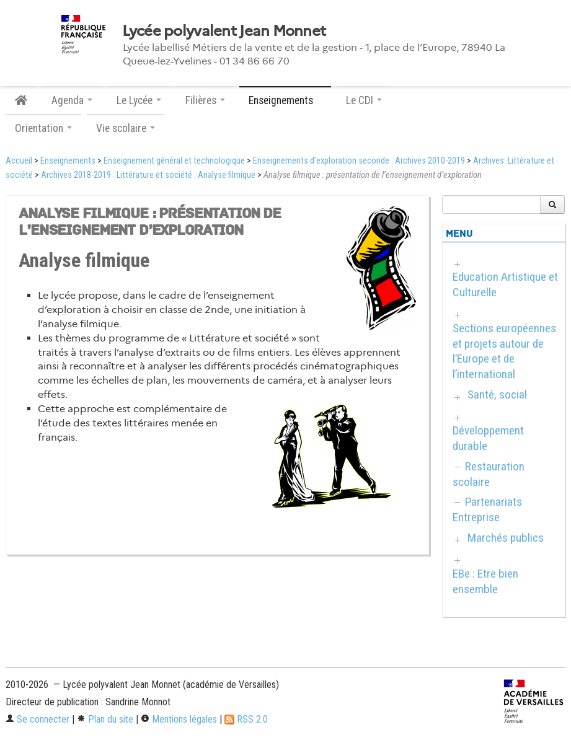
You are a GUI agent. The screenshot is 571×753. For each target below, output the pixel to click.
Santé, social (497, 394)
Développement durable (488, 438)
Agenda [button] (71, 100)
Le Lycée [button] (139, 100)
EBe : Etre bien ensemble (485, 581)
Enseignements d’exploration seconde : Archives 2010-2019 (359, 161)
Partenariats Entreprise (487, 509)
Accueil (19, 161)
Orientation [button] (43, 128)
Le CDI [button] (364, 100)
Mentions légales (179, 719)
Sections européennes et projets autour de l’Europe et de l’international (504, 351)
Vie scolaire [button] (125, 128)
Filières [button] (205, 100)
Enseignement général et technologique (174, 161)
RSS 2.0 (246, 719)
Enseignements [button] (285, 100)
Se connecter (37, 719)
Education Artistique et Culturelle (505, 284)
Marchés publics (505, 538)
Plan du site (105, 719)
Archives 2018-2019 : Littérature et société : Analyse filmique (148, 175)
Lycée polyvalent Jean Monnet (224, 31)
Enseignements (67, 161)
